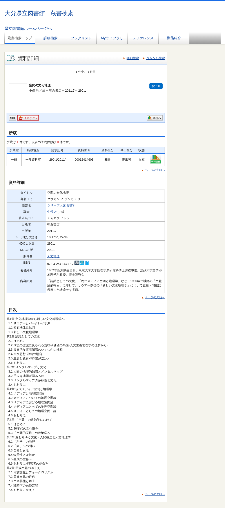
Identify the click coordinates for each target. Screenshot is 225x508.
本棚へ (157, 118)
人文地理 (53, 256)
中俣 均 (52, 211)
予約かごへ (30, 118)
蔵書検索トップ (19, 38)
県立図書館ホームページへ (28, 28)
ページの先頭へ (155, 170)
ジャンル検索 (155, 58)
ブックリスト (81, 38)
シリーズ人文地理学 (61, 205)
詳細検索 (51, 38)
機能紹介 (174, 38)
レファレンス (143, 38)
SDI (12, 118)
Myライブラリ (112, 38)
